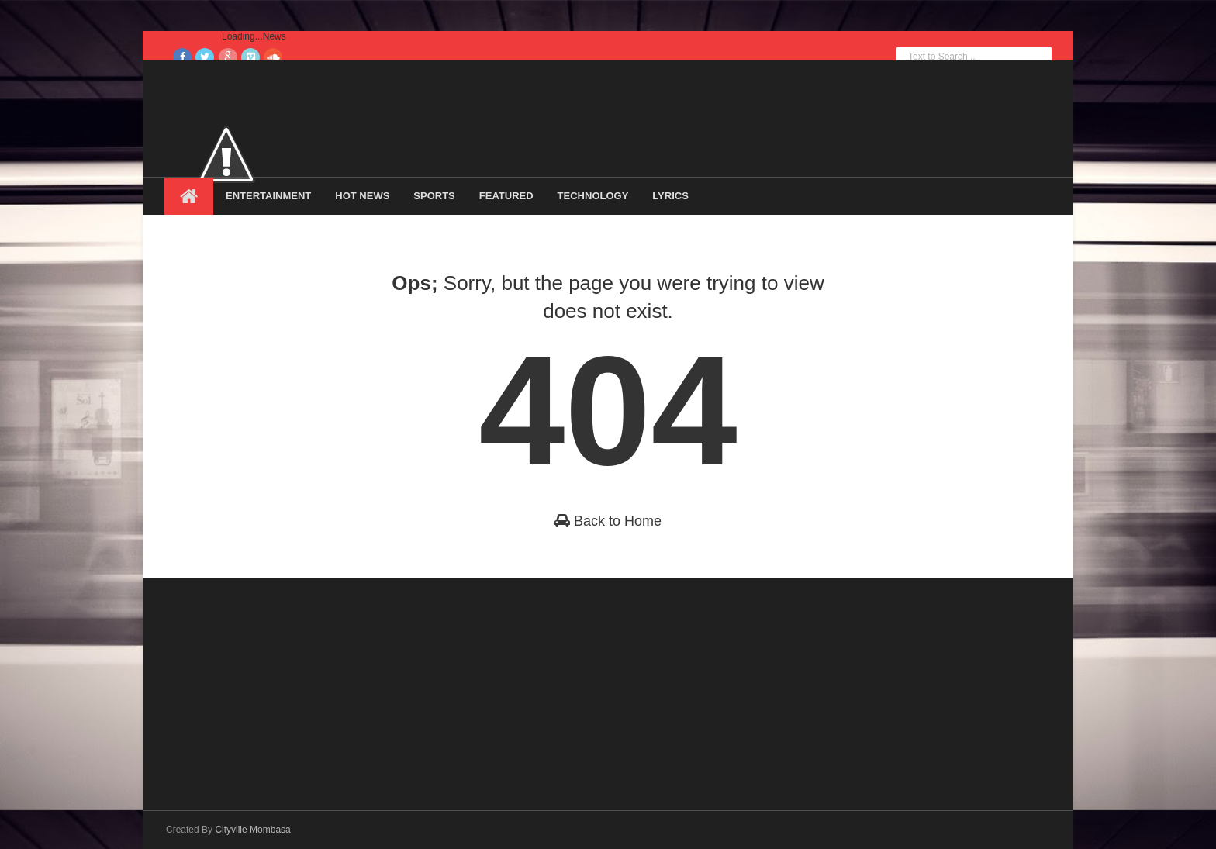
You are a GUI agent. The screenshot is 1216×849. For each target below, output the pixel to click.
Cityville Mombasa (252, 829)
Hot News (362, 196)
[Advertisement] (280, 686)
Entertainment (268, 196)
